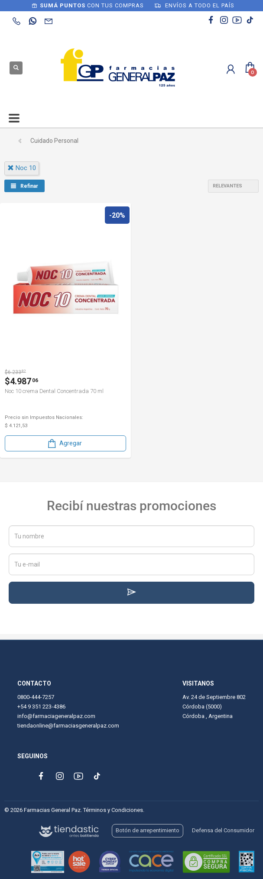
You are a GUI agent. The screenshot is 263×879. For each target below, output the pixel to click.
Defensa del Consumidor (223, 830)
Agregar (64, 443)
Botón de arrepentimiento (147, 830)
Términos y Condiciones (113, 810)
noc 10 (21, 168)
